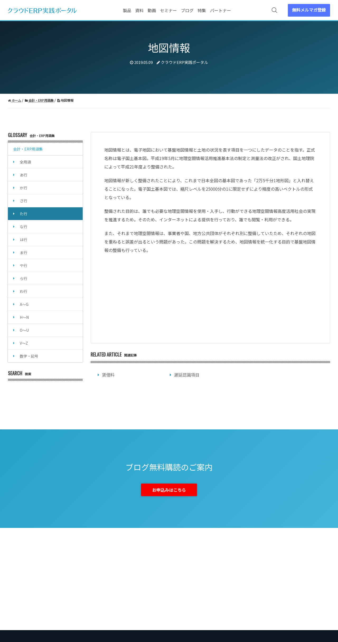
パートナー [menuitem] (220, 10)
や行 (23, 265)
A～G (24, 304)
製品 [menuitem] (127, 10)
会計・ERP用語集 (28, 149)
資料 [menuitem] (139, 10)
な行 (23, 226)
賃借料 (108, 375)
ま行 (23, 252)
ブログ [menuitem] (187, 10)
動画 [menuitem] (152, 10)
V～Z (24, 343)
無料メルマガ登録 (309, 10)
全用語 (25, 162)
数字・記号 (29, 356)
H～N (24, 317)
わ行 (23, 291)
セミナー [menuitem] (168, 10)
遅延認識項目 (186, 375)
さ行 (23, 200)
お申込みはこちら (169, 490)
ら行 (23, 278)
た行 (23, 213)
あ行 (23, 174)
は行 (23, 239)
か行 (23, 187)
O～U (24, 330)
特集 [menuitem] (202, 10)
